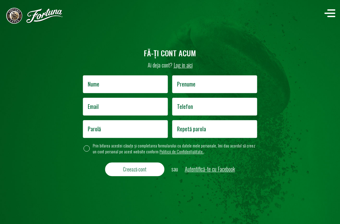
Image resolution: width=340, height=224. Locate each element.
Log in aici (183, 65)
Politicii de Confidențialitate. (182, 151)
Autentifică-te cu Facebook (210, 169)
